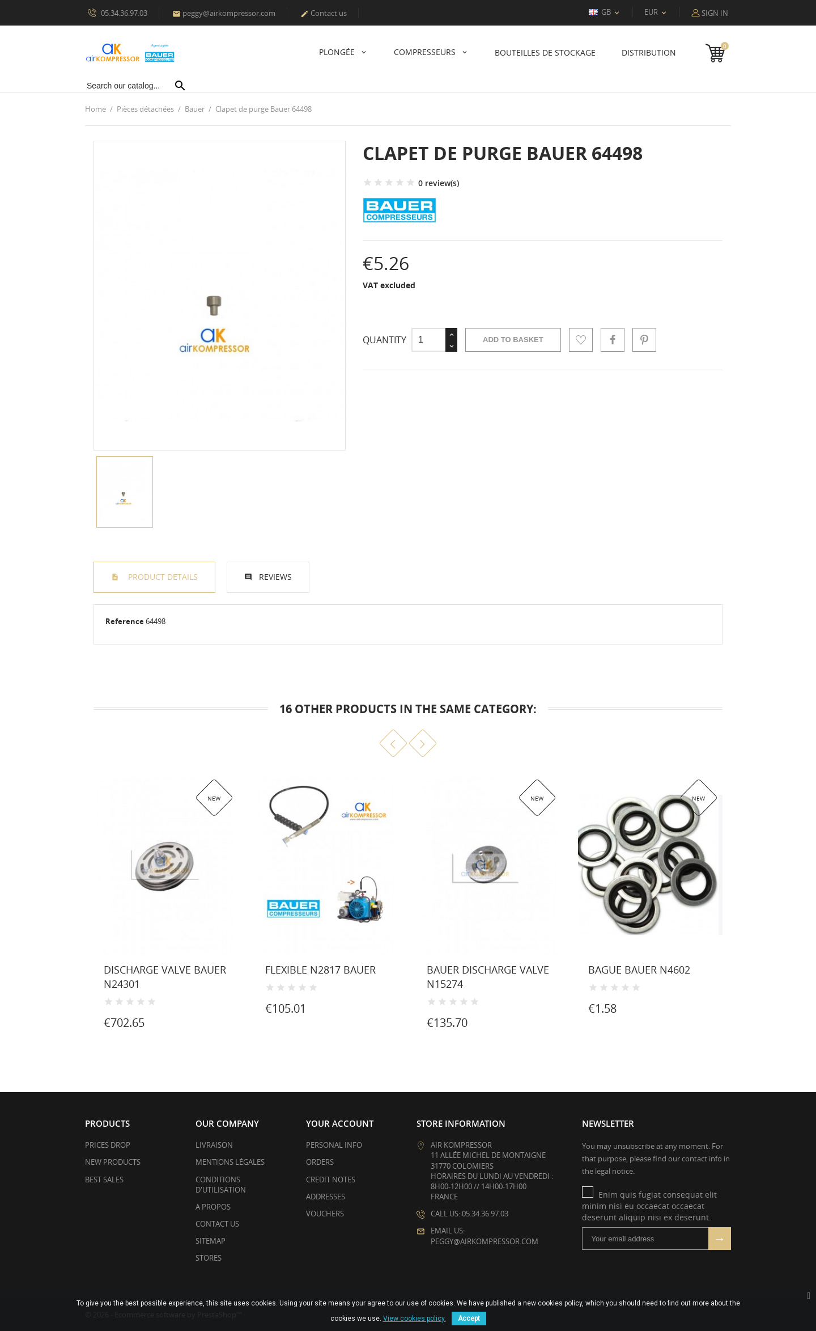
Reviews (275, 576)
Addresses (325, 1196)
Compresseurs (426, 52)
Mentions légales (230, 1162)
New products (113, 1162)
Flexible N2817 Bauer (320, 969)
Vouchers (325, 1213)
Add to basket (513, 339)
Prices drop (107, 1145)
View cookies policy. (414, 1318)
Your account (339, 1123)
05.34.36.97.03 (117, 12)
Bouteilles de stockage (545, 52)
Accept (469, 1318)
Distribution (649, 52)
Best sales (104, 1179)
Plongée (338, 52)
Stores (209, 1258)
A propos (213, 1207)
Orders (320, 1162)
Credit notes (330, 1179)
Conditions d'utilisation (221, 1184)
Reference (124, 621)
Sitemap (211, 1241)
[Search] (136, 85)
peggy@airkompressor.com (223, 13)
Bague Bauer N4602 (639, 969)
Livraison (214, 1145)
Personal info (334, 1145)
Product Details (162, 576)
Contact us (323, 13)
